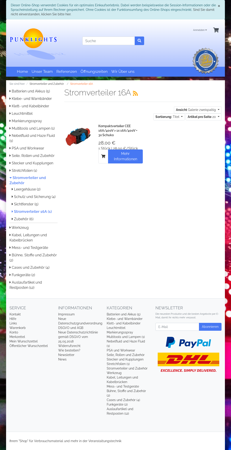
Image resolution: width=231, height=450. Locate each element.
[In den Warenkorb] (103, 156)
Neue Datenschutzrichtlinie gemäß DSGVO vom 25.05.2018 (78, 337)
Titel (167, 117)
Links (13, 323)
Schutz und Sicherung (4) (33, 197)
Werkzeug (19, 227)
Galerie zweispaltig (196, 110)
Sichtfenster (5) (25, 204)
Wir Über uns (122, 71)
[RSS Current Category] (135, 93)
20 (202, 117)
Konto (13, 332)
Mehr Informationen (125, 156)
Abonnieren (210, 326)
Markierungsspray (25, 121)
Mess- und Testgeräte (28, 248)
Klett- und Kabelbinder (29, 106)
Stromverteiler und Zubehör (127, 368)
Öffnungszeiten (94, 71)
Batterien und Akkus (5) (29, 91)
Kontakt (15, 314)
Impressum (66, 314)
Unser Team (42, 71)
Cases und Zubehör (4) (29, 267)
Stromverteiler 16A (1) (32, 211)
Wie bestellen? (69, 350)
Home (22, 71)
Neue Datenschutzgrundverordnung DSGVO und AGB (80, 323)
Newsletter (66, 355)
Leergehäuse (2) (26, 189)
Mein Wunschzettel (23, 341)
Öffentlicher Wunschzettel (28, 346)
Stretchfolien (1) (23, 170)
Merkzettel (17, 337)
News (62, 359)
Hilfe (12, 319)
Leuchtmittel (20, 113)
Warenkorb (17, 328)
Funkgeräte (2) (22, 275)
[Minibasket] (216, 30)
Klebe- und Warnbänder (30, 98)
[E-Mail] (177, 327)
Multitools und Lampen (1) (32, 128)
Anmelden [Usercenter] (200, 30)
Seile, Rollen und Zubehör (32, 156)
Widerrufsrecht (69, 346)
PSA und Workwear (26, 148)
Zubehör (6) (22, 219)
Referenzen (66, 71)
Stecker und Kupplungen (31, 163)
